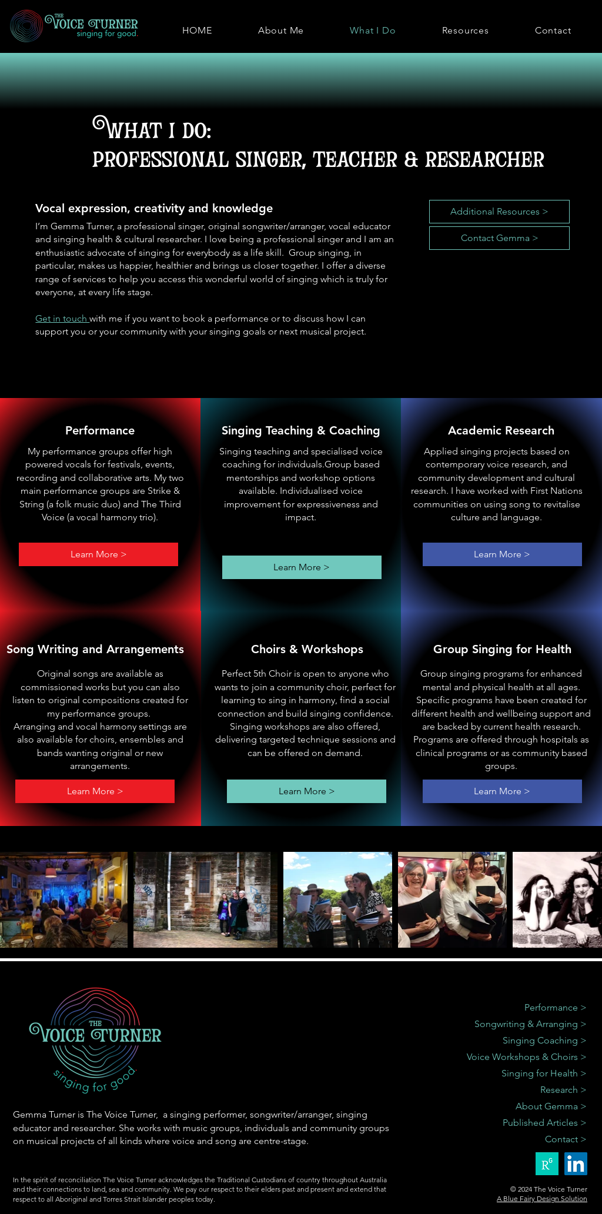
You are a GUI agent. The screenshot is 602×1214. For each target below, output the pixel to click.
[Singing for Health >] (517, 1073)
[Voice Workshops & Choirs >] (517, 1057)
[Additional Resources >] (499, 211)
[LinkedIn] (575, 1163)
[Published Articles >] (517, 1123)
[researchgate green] (547, 1163)
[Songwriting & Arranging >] (517, 1024)
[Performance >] (517, 1007)
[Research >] (517, 1090)
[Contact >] (517, 1139)
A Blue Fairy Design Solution (542, 1198)
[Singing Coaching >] (517, 1040)
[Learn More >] (98, 554)
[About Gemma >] (517, 1106)
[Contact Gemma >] (499, 238)
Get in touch (62, 318)
